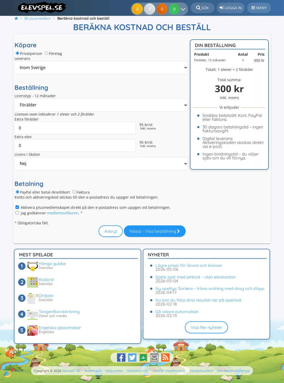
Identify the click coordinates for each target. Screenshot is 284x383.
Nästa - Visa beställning (155, 231)
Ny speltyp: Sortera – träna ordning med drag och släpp (209, 288)
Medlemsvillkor (202, 371)
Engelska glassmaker (60, 327)
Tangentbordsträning (59, 311)
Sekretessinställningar (233, 371)
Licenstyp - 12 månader (35, 95)
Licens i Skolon (27, 154)
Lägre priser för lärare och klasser (188, 265)
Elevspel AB (71, 371)
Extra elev (23, 136)
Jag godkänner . (50, 212)
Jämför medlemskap (169, 371)
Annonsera (92, 371)
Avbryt (110, 231)
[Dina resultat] (184, 9)
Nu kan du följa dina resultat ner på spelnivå (198, 300)
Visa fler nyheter (206, 327)
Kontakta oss (137, 371)
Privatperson (31, 53)
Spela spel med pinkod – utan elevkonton (195, 277)
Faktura (83, 192)
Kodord (46, 279)
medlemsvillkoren (62, 212)
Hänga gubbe (52, 263)
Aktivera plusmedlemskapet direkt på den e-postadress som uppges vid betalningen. (96, 207)
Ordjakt (46, 295)
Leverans (22, 58)
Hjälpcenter (114, 371)
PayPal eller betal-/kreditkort (45, 192)
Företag (55, 53)
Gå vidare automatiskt (177, 311)
